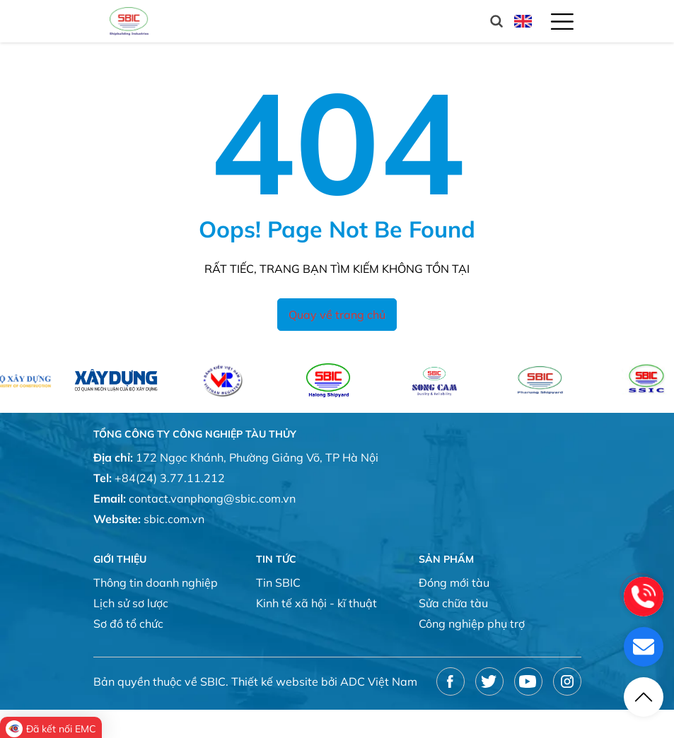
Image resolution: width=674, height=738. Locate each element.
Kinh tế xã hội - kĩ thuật (316, 603)
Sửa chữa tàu (453, 603)
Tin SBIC (278, 582)
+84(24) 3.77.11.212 (170, 478)
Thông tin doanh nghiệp (155, 582)
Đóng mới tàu (454, 582)
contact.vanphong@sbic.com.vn (212, 498)
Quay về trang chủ (337, 315)
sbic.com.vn (174, 519)
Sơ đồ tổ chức (128, 623)
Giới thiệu (119, 559)
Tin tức (276, 559)
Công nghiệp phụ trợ (472, 623)
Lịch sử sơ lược (130, 603)
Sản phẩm (446, 559)
